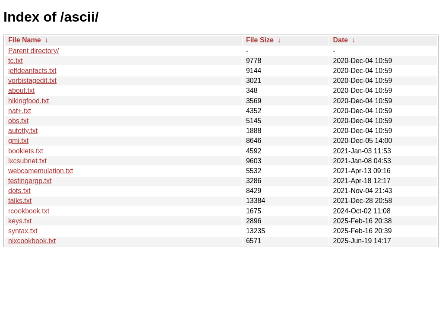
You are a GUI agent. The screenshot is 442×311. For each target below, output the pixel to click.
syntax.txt (23, 231)
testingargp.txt (30, 180)
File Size (260, 40)
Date (340, 40)
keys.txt (20, 221)
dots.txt (19, 190)
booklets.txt (25, 151)
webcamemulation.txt (40, 171)
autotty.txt (23, 130)
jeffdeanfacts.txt (32, 70)
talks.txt (20, 200)
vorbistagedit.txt (32, 80)
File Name (24, 40)
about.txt (21, 90)
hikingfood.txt (28, 101)
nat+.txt (19, 110)
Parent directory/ (33, 50)
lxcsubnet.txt (27, 161)
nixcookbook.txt (32, 240)
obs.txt (18, 120)
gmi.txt (18, 140)
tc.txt (15, 60)
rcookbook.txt (28, 211)
